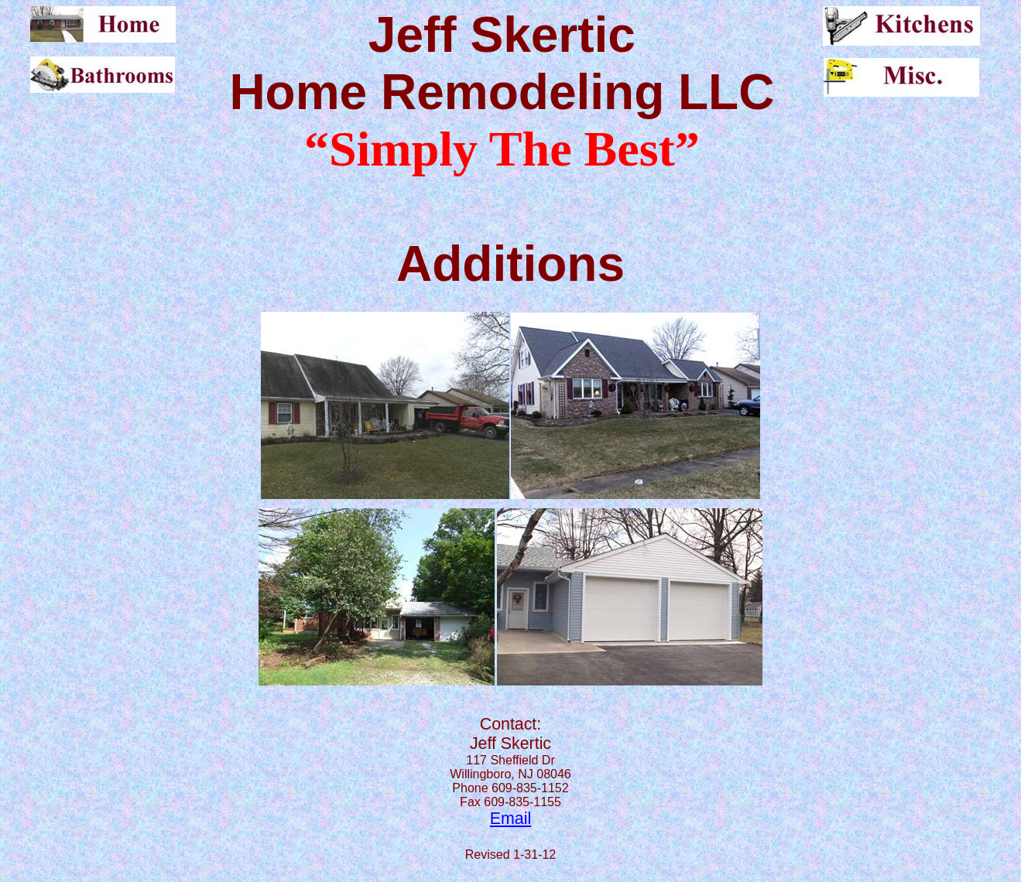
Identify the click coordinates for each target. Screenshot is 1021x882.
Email (510, 818)
